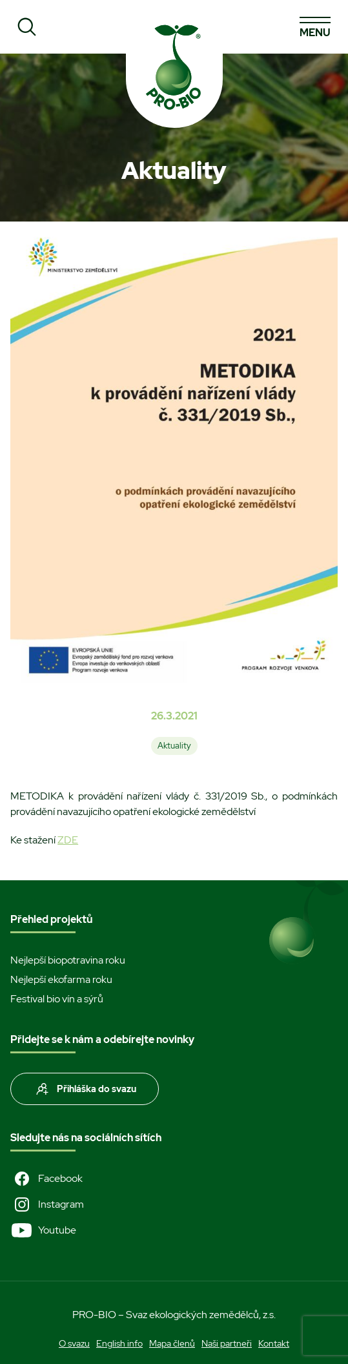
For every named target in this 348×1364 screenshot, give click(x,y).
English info (119, 1343)
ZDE (67, 840)
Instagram (47, 1204)
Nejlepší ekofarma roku (61, 979)
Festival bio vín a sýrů (56, 999)
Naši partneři (226, 1343)
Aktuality (174, 745)
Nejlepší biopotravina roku (67, 960)
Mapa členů (172, 1343)
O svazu (74, 1343)
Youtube (43, 1230)
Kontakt (273, 1343)
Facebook (46, 1179)
